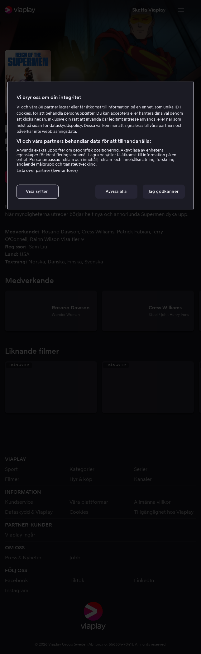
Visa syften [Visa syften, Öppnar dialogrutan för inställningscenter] (37, 191)
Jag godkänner (164, 191)
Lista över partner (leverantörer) (47, 170)
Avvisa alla (116, 191)
